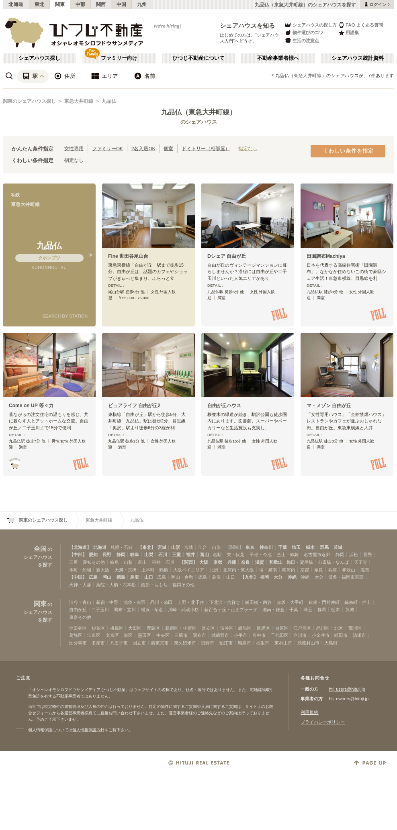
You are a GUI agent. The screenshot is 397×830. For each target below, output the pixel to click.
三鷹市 (181, 635)
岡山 (106, 577)
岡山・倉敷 (182, 577)
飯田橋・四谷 (258, 602)
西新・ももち (154, 584)
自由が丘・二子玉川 (89, 609)
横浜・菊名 (152, 609)
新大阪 (102, 569)
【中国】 (78, 577)
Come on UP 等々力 (31, 405)
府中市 (259, 635)
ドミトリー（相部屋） (206, 148)
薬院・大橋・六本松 (116, 584)
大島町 (331, 642)
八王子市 (119, 642)
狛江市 (226, 642)
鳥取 (134, 577)
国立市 (139, 642)
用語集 (348, 33)
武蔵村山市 (308, 642)
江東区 (93, 635)
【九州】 (249, 577)
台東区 (282, 628)
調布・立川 (125, 609)
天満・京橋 (126, 569)
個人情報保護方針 (88, 730)
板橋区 (116, 628)
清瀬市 (359, 635)
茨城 (338, 547)
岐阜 (134, 554)
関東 (60, 4)
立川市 (300, 635)
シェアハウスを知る (247, 25)
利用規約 (309, 712)
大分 (278, 577)
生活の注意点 (301, 40)
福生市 (262, 642)
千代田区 (280, 635)
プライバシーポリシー (323, 722)
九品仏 (109, 101)
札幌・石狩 (122, 547)
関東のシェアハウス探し (29, 101)
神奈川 (266, 547)
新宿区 (171, 628)
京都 (217, 562)
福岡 (264, 577)
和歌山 (275, 562)
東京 (250, 547)
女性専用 (74, 148)
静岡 (121, 554)
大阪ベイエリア (188, 569)
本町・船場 (80, 569)
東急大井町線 (78, 101)
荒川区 (355, 628)
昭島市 (244, 642)
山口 (148, 577)
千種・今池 (261, 554)
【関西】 (188, 562)
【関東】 (235, 547)
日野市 (207, 642)
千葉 (282, 547)
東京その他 (80, 617)
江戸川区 (302, 628)
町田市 (341, 635)
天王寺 (360, 562)
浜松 (353, 554)
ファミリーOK (107, 148)
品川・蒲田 (161, 602)
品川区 (322, 628)
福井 (190, 554)
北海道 (16, 4)
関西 (101, 4)
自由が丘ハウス (224, 405)
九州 (142, 4)
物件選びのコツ (303, 33)
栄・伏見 (235, 554)
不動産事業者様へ (278, 58)
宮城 (162, 547)
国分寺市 (78, 642)
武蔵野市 (220, 635)
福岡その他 (183, 584)
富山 (204, 554)
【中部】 (78, 554)
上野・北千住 (191, 602)
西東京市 (160, 642)
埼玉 (296, 547)
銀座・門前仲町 (324, 602)
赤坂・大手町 (290, 602)
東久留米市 (185, 642)
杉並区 (98, 628)
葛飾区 (75, 635)
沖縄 (292, 577)
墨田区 (144, 635)
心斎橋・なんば (333, 562)
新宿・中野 (107, 602)
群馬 (324, 547)
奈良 (245, 562)
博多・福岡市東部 (346, 577)
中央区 (163, 635)
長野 (106, 554)
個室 (168, 148)
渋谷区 (226, 628)
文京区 (112, 635)
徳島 (121, 577)
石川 (162, 554)
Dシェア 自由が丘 (226, 256)
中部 (81, 4)
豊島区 (153, 628)
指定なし (248, 148)
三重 (176, 554)
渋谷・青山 (80, 602)
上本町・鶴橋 (154, 569)
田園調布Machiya (326, 256)
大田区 (134, 628)
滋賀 (259, 562)
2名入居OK (143, 148)
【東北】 (147, 547)
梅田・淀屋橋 (299, 562)
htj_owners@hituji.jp (348, 698)
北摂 (213, 569)
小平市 (240, 635)
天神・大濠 (80, 584)
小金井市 (320, 635)
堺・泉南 (268, 569)
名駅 (217, 554)
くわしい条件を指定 (348, 151)
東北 (40, 4)
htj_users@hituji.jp (347, 689)
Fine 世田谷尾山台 (128, 256)
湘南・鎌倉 (273, 609)
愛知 (93, 554)
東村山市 (283, 642)
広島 (93, 577)
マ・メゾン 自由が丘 (329, 405)
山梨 (148, 554)
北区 (338, 628)
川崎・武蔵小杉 (183, 609)
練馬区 (245, 628)
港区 (128, 635)
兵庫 (231, 562)
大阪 (203, 562)
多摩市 (98, 642)
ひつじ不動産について (198, 58)
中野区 (189, 628)
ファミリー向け (119, 58)
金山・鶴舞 (288, 554)
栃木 (310, 547)
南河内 (288, 569)
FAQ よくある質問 (360, 25)
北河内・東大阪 (238, 569)
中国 (122, 4)
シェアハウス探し (39, 58)
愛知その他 (94, 562)
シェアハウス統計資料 (358, 58)
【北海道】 (80, 547)
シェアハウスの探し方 (310, 25)
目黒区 (263, 628)
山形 (175, 547)
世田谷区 (78, 628)
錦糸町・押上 (357, 602)
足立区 (208, 628)
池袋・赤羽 (134, 602)
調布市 (199, 635)
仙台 (202, 547)
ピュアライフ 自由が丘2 (134, 405)
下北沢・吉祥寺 (224, 602)
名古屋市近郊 (317, 554)
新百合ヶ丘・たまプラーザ (230, 609)
